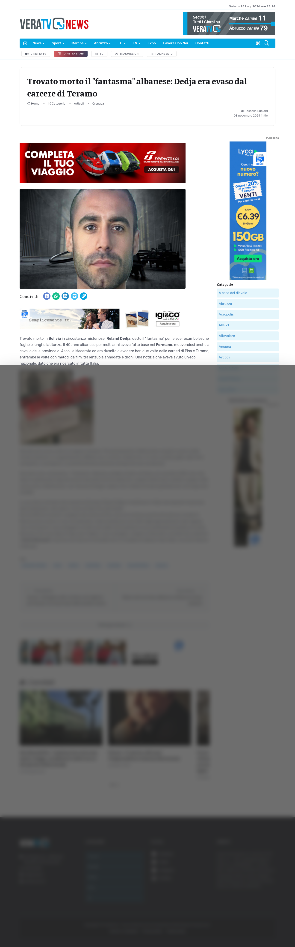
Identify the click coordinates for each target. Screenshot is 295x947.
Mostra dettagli (251, 930)
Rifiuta (248, 902)
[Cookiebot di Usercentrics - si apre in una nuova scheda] (39, 930)
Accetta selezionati (248, 887)
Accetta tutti (248, 872)
